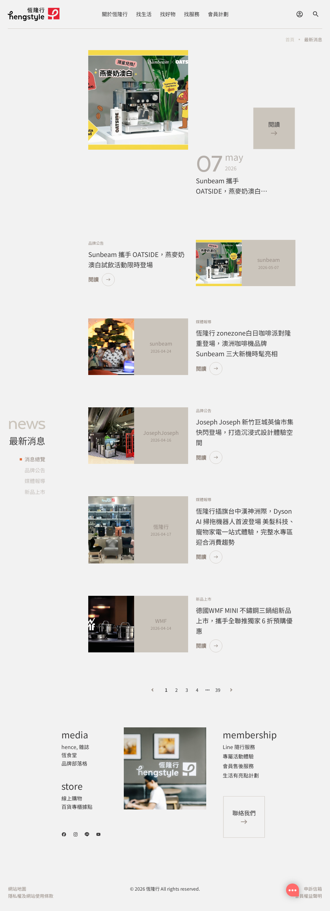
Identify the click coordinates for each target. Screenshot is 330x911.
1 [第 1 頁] (166, 690)
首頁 (289, 39)
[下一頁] (231, 690)
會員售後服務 (238, 766)
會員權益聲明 (308, 896)
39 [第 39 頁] (217, 690)
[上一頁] (152, 690)
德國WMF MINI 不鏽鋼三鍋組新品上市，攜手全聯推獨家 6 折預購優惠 (244, 621)
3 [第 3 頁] (187, 690)
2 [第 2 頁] (176, 690)
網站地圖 (17, 888)
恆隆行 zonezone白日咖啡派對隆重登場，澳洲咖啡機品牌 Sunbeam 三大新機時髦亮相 (243, 343)
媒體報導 (35, 481)
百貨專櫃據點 (76, 806)
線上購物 (71, 798)
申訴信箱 (313, 888)
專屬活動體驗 (238, 756)
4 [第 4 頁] (197, 690)
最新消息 (313, 39)
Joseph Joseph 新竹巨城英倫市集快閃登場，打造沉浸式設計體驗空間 (244, 432)
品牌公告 (35, 470)
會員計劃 (218, 14)
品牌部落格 (74, 763)
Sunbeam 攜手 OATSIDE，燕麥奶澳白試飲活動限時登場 (231, 186)
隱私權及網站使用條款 (30, 896)
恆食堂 (69, 755)
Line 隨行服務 (239, 747)
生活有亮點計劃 (241, 775)
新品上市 (35, 492)
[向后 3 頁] (207, 690)
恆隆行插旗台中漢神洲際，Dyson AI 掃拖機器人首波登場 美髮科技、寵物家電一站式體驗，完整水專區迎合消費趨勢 (245, 526)
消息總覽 (35, 459)
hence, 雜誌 (75, 747)
